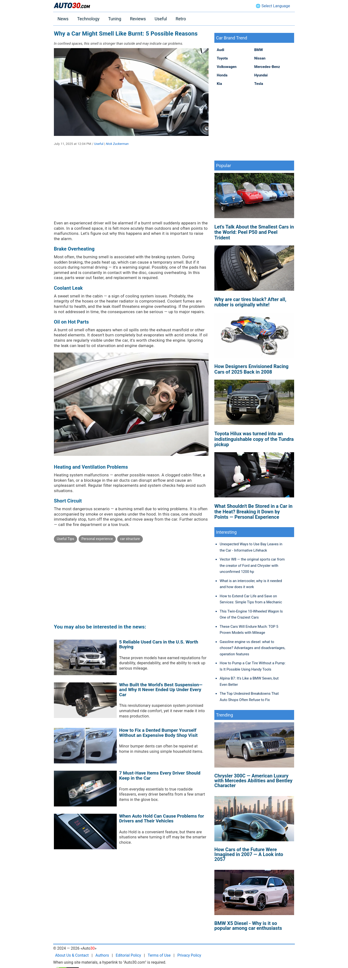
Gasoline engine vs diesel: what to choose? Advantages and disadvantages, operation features (252, 648)
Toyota (222, 58)
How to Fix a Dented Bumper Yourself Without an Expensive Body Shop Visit (158, 732)
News (63, 18)
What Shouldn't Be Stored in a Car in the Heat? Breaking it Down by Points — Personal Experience (253, 511)
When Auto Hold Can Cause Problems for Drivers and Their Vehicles (161, 818)
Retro (181, 18)
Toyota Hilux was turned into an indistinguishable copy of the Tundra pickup (254, 439)
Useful (161, 18)
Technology (88, 18)
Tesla (258, 83)
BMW (258, 50)
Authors (102, 955)
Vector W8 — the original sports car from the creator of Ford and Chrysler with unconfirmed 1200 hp (252, 565)
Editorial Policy (128, 955)
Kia (219, 83)
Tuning (114, 18)
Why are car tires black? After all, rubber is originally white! (250, 302)
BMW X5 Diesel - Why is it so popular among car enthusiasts (248, 925)
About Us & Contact (72, 955)
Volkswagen (227, 67)
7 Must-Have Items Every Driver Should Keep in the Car (159, 775)
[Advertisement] (131, 187)
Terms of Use (159, 955)
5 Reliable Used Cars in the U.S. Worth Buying (158, 644)
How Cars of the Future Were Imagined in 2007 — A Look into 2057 (248, 854)
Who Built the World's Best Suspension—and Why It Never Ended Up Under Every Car (161, 689)
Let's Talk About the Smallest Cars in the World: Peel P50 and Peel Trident (254, 232)
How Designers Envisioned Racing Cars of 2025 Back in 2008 (251, 369)
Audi (220, 50)
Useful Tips (65, 539)
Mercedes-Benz (267, 67)
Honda (222, 75)
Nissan (259, 58)
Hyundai (261, 75)
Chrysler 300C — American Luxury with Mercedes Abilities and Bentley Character (253, 780)
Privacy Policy (189, 955)
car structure (130, 539)
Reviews (138, 18)
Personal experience (97, 539)
